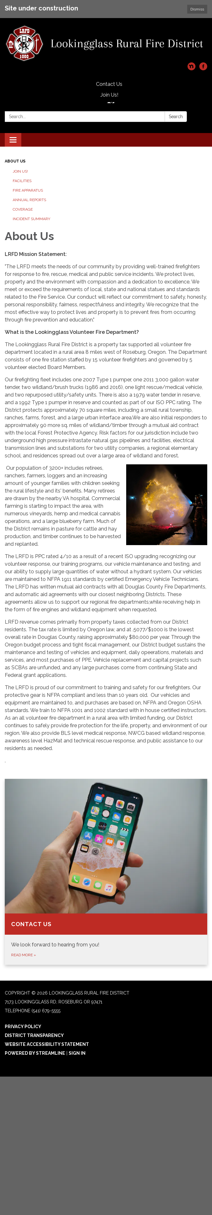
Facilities (22, 181)
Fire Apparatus (28, 190)
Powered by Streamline (35, 1053)
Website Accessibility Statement (47, 1044)
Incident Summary (31, 219)
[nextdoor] (191, 69)
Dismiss (197, 9)
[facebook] (203, 69)
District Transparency (34, 1035)
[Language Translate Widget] (110, 102)
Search (176, 116)
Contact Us (109, 84)
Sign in (77, 1053)
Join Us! (109, 95)
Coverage (23, 209)
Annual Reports (29, 200)
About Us (15, 161)
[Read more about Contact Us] (106, 872)
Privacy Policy (23, 1026)
